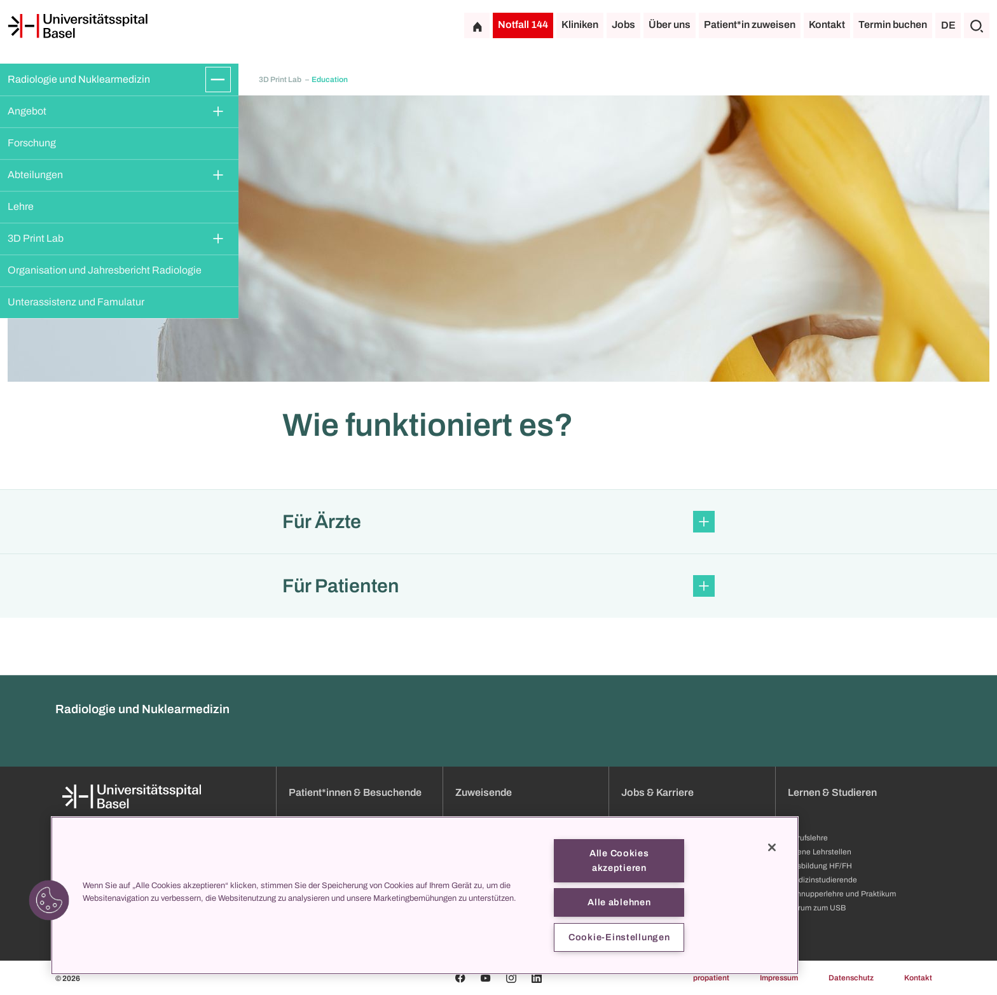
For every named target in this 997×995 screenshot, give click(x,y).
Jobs (623, 24)
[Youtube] (486, 978)
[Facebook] (460, 978)
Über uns (670, 24)
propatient (711, 977)
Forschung (32, 142)
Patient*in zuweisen (749, 24)
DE (948, 25)
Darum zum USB (817, 907)
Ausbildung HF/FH (820, 865)
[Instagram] (511, 978)
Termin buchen (892, 24)
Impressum (779, 977)
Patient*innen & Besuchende (355, 792)
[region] (425, 895)
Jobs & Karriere (657, 792)
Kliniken (579, 24)
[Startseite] (78, 26)
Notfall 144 (523, 24)
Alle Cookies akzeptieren (619, 860)
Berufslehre (808, 837)
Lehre (21, 206)
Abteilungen (35, 174)
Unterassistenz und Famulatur (76, 301)
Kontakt (827, 24)
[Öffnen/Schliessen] (218, 79)
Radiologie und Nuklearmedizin (79, 79)
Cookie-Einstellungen (619, 937)
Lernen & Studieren (832, 792)
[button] (498, 521)
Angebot (27, 111)
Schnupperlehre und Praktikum (842, 893)
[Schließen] (772, 847)
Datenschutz (851, 977)
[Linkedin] (537, 978)
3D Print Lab (36, 238)
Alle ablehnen (619, 902)
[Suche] (976, 25)
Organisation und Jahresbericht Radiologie (105, 270)
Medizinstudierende (822, 879)
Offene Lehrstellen (819, 851)
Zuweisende (483, 792)
